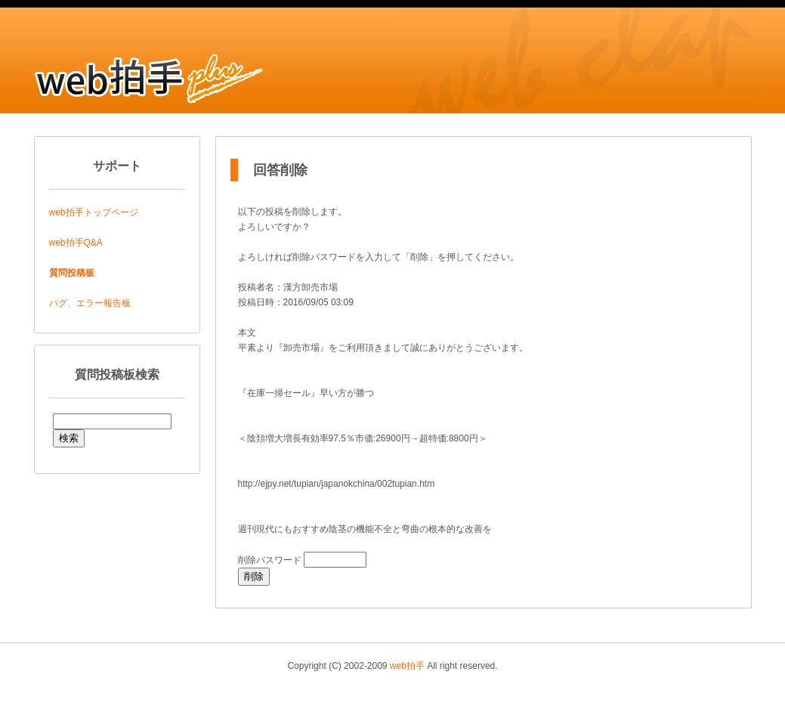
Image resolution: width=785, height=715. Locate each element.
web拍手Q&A (76, 242)
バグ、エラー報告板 (90, 303)
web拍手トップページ (93, 212)
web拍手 (407, 666)
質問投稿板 (71, 273)
